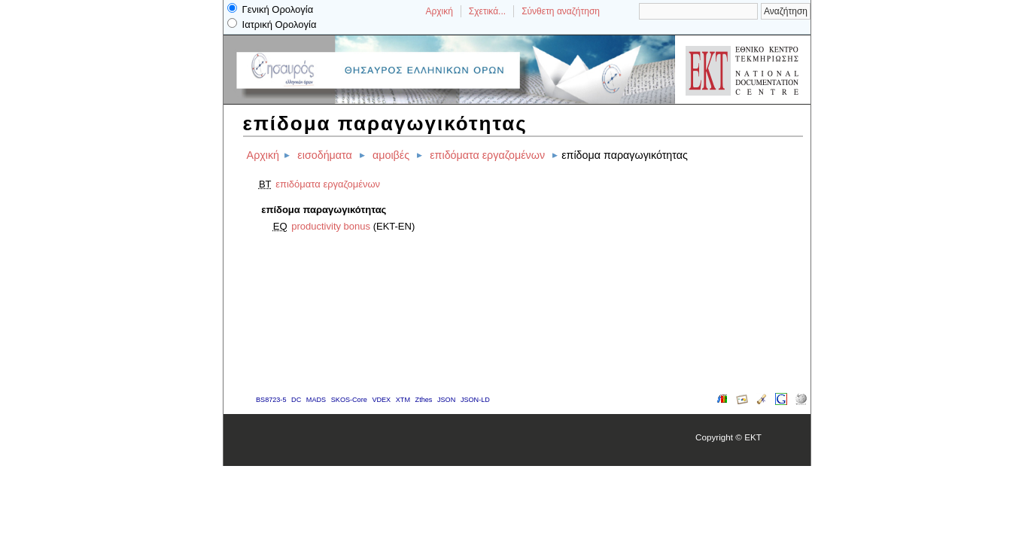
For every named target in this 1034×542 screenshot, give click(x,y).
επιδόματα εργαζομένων (487, 155)
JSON (446, 399)
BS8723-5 (271, 399)
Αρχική (438, 11)
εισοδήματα (324, 155)
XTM (403, 399)
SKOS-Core (349, 399)
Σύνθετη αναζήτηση (561, 11)
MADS (316, 399)
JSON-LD (475, 399)
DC (296, 399)
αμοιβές (391, 155)
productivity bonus (330, 226)
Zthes (424, 399)
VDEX (381, 399)
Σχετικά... (487, 11)
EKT (753, 437)
